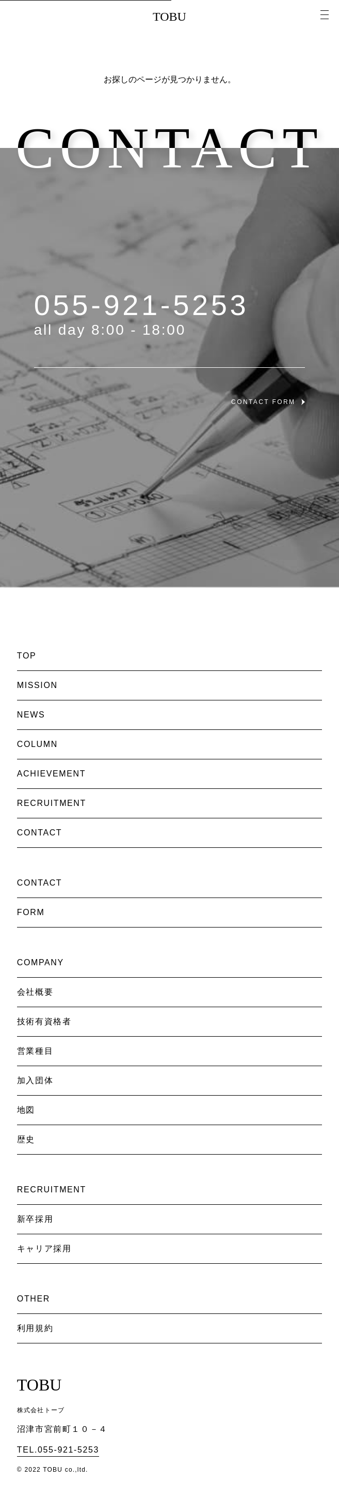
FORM (31, 912)
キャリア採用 (44, 1248)
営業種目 (35, 1050)
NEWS (31, 714)
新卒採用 (35, 1219)
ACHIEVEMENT (51, 773)
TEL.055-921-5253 (58, 1449)
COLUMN (37, 744)
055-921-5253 (141, 305)
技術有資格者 (44, 1021)
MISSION (37, 685)
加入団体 (35, 1080)
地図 (26, 1109)
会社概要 (35, 992)
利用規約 (35, 1328)
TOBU (169, 16)
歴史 (26, 1139)
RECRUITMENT (51, 803)
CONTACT (39, 832)
